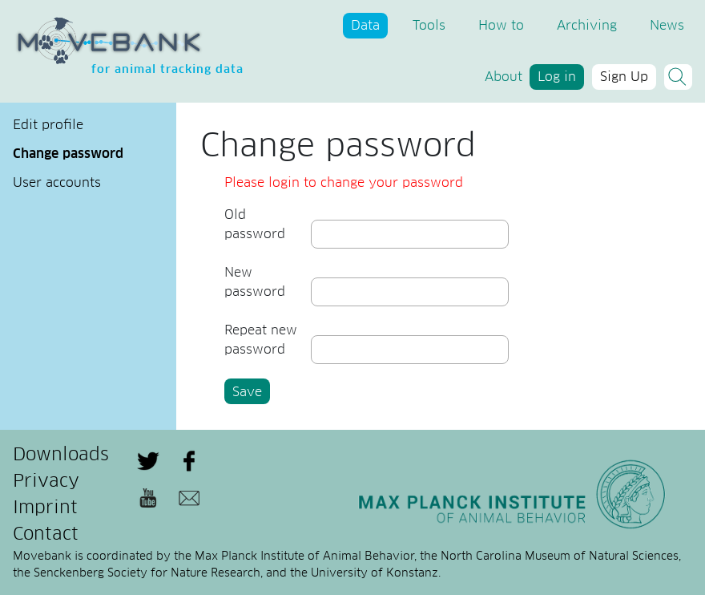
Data (365, 25)
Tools (429, 25)
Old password (254, 224)
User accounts (57, 182)
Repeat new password (260, 340)
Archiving (587, 25)
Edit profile (48, 125)
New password (254, 282)
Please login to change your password (343, 182)
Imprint (45, 508)
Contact (46, 535)
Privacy (46, 482)
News (667, 25)
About (503, 77)
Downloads (61, 455)
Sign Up (624, 77)
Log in (557, 77)
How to (501, 25)
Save (247, 392)
